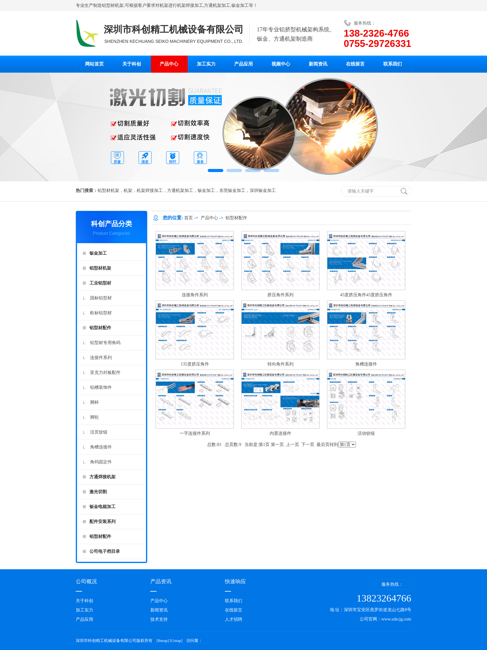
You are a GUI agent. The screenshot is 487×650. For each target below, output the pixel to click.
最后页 (323, 444)
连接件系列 (101, 357)
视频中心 (280, 63)
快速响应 (235, 581)
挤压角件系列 (280, 295)
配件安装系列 (102, 521)
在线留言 (355, 63)
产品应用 (243, 63)
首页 (188, 218)
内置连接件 (280, 433)
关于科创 (131, 63)
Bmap (162, 640)
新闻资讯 (318, 63)
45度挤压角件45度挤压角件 (366, 295)
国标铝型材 (101, 298)
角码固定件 (101, 462)
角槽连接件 (101, 447)
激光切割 (98, 491)
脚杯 (94, 402)
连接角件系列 (195, 295)
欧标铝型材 (101, 313)
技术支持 (159, 619)
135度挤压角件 (195, 364)
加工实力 (206, 63)
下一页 (307, 444)
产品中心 (169, 63)
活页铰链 (98, 432)
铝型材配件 (100, 327)
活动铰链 (366, 433)
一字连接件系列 (195, 433)
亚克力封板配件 (105, 372)
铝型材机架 (113, 5)
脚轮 (94, 417)
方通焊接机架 (102, 477)
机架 (164, 5)
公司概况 (86, 581)
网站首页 (94, 63)
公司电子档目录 (104, 551)
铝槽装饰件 (101, 387)
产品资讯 (160, 581)
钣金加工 (240, 5)
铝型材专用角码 (105, 342)
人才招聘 (233, 619)
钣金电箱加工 (102, 506)
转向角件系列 (280, 364)
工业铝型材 (100, 283)
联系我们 (392, 63)
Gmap (176, 640)
